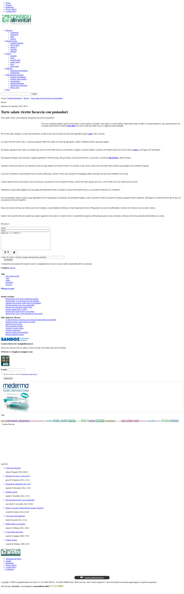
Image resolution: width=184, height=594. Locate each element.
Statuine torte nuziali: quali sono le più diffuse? (23, 307)
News (8, 90)
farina (91, 423)
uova (3, 424)
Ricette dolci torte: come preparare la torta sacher (24, 317)
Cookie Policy (11, 11)
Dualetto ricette (11, 496)
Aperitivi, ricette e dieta (14, 332)
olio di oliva (14, 45)
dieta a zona (14, 88)
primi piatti (14, 66)
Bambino (9, 69)
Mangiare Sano (11, 41)
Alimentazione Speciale (14, 75)
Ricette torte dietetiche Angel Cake (19, 311)
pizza (136, 150)
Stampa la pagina (8, 292)
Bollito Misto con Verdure (15, 527)
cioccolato (127, 424)
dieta (12, 37)
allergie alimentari (17, 83)
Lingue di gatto (11, 543)
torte (7, 282)
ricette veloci (15, 62)
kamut (174, 424)
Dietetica (9, 30)
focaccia (9, 288)
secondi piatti (15, 60)
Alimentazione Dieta (13, 562)
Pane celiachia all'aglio (14, 330)
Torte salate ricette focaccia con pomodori (47, 98)
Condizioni (10, 573)
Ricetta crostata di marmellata (17, 336)
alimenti (13, 52)
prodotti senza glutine (18, 79)
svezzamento (15, 81)
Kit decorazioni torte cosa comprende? (20, 309)
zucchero (152, 424)
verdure (48, 424)
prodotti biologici (16, 43)
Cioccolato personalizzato (15, 519)
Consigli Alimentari (14, 98)
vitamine (13, 49)
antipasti (13, 56)
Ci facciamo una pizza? (14, 535)
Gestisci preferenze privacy (92, 581)
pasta (12, 58)
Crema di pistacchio (13, 334)
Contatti (9, 5)
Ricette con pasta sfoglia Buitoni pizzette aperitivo (25, 512)
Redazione (10, 7)
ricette (100, 423)
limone (118, 424)
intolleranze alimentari (18, 85)
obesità (13, 39)
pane (90, 134)
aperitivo (41, 424)
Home (8, 3)
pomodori (9, 286)
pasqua (78, 424)
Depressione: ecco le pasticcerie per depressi (22, 304)
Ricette (8, 54)
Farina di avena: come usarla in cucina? (20, 325)
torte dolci (71, 126)
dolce (159, 424)
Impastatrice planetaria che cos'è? (18, 488)
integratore (144, 424)
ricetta (165, 424)
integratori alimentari (18, 423)
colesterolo (14, 33)
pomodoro (110, 424)
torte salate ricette (12, 280)
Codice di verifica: (8, 261)
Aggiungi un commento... (28, 243)
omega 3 (13, 47)
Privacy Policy (11, 9)
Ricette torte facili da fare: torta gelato (20, 315)
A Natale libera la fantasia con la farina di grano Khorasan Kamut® (31, 323)
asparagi (33, 424)
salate (8, 284)
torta (136, 424)
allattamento (15, 73)
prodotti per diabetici (18, 77)
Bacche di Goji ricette (14, 327)
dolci (12, 64)
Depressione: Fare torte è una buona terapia (22, 302)
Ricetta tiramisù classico (15, 338)
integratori (14, 35)
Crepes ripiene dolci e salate (16, 313)
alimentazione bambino (19, 71)
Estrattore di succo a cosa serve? (18, 480)
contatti (8, 564)
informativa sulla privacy (29, 378)
